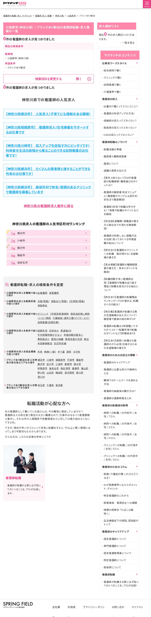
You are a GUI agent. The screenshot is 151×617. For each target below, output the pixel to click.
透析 (69, 351)
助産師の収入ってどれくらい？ (120, 127)
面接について (111, 163)
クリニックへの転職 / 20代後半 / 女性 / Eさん (121, 446)
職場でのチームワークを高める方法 (121, 382)
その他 (76, 351)
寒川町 (41, 372)
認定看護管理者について (117, 553)
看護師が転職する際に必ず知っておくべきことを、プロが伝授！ (121, 583)
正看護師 (42, 292)
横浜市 (41, 359)
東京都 (59, 385)
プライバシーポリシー (96, 604)
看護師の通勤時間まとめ (117, 398)
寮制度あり (44, 339)
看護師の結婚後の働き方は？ (120, 391)
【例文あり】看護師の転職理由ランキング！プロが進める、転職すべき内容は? (121, 300)
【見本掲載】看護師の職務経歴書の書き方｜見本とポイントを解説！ (121, 268)
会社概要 (60, 604)
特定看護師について (115, 560)
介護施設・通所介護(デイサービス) (71, 318)
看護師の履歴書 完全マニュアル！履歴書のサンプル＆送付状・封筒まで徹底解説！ (121, 195)
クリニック (43, 313)
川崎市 (50, 359)
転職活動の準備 (113, 149)
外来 (40, 351)
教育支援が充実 (73, 339)
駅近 (86, 339)
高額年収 (42, 330)
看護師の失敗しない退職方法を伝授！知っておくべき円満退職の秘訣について (120, 239)
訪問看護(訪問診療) (48, 322)
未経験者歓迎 (45, 343)
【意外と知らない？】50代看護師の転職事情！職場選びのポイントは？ (121, 181)
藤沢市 (41, 364)
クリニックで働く (113, 77)
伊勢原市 (42, 368)
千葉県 (50, 385)
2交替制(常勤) (77, 301)
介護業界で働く (112, 91)
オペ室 (61, 351)
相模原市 (60, 359)
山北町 (50, 372)
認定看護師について (115, 539)
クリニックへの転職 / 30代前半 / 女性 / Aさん (121, 457)
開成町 (59, 372)
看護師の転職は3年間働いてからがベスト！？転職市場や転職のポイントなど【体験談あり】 (121, 329)
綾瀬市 (75, 368)
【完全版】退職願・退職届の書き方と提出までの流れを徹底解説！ (121, 224)
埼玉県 (41, 385)
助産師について (112, 567)
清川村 (41, 376)
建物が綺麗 (57, 339)
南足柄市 (65, 368)
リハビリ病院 (44, 318)
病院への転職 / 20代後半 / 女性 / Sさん (120, 425)
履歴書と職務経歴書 (115, 156)
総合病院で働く (112, 70)
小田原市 (71, 15)
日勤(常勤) (43, 301)
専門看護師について (115, 546)
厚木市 (77, 364)
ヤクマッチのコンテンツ (120, 55)
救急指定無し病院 (80, 313)
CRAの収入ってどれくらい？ (119, 134)
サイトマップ (138, 604)
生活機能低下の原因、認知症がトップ (121, 522)
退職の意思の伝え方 (115, 170)
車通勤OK (65, 330)
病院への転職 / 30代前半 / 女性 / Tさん (120, 414)
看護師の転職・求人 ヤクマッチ (17, 15)
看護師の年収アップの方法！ (119, 113)
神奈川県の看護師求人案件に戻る (49, 205)
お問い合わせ (120, 604)
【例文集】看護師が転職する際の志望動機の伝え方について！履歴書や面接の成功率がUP (121, 315)
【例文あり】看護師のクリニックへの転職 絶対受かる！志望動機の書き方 (121, 253)
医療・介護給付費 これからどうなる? (121, 475)
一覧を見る (128, 42)
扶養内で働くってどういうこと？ (121, 106)
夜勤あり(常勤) (59, 301)
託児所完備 (60, 343)
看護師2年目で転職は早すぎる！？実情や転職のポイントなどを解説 (121, 210)
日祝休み (54, 330)
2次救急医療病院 (59, 313)
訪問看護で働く (112, 84)
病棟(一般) (50, 351)
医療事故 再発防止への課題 (120, 502)
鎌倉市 (80, 359)
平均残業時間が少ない (50, 334)
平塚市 (71, 359)
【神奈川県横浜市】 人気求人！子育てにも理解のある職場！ (48, 113)
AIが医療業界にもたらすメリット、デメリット (120, 486)
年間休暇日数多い (73, 334)
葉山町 (84, 368)
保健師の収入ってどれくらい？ (120, 120)
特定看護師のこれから (116, 495)
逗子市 (50, 364)
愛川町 (80, 372)
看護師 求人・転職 (43, 15)
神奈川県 (59, 15)
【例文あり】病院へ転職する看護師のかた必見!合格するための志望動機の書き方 (120, 344)
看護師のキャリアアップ (117, 362)
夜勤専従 (42, 305)
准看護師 (54, 292)
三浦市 (59, 364)
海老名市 (54, 368)
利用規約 (75, 604)
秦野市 (68, 364)
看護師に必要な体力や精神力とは (120, 371)
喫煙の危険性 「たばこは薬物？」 (119, 511)
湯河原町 (69, 372)
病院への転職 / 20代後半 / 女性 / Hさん (120, 436)
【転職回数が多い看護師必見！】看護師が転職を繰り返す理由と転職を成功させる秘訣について (121, 284)
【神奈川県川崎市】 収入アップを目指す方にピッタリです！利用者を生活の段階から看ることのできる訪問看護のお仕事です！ (48, 150)
